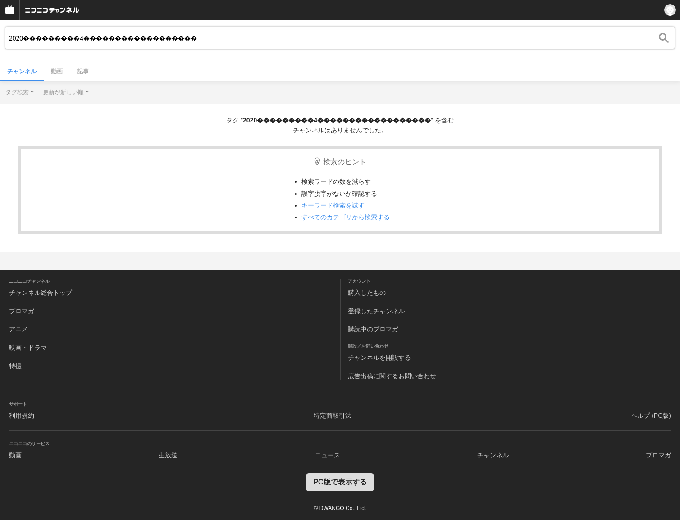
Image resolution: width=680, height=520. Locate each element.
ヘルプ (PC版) (651, 415)
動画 (57, 71)
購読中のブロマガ (373, 329)
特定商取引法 (332, 415)
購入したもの (367, 292)
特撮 (15, 366)
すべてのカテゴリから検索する (345, 217)
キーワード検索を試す (333, 205)
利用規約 (21, 415)
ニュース (327, 455)
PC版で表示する (339, 482)
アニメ (18, 329)
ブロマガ (21, 311)
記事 (83, 71)
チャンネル (22, 71)
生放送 (168, 455)
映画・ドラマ (28, 347)
